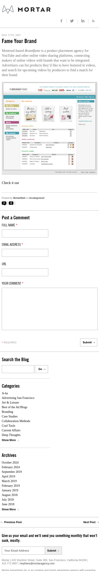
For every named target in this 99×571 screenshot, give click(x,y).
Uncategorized (36, 198)
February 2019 (11, 485)
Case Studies (10, 416)
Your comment (12, 283)
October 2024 (10, 462)
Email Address (12, 244)
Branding (7, 411)
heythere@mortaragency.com (37, 563)
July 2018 (8, 499)
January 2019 (10, 490)
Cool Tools (8, 425)
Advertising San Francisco (18, 398)
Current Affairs (11, 430)
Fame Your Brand (19, 41)
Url (4, 264)
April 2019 (8, 476)
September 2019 (12, 471)
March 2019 (9, 481)
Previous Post (13, 522)
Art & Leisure (10, 402)
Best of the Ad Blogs (14, 407)
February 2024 (11, 467)
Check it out (10, 183)
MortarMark (19, 198)
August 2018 (10, 495)
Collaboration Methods (16, 421)
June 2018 (8, 504)
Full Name (10, 225)
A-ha (5, 393)
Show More (9, 440)
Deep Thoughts (11, 435)
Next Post (89, 522)
